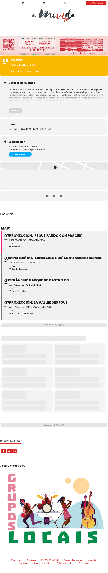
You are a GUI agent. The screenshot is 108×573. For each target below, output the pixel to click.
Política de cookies (65, 563)
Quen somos (16, 560)
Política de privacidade (42, 563)
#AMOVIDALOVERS (50, 560)
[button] (65, 2)
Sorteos (23, 563)
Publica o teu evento (72, 560)
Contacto (31, 560)
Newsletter (92, 560)
